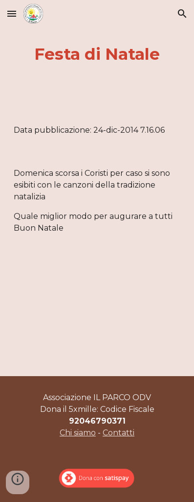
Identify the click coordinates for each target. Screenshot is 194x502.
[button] (11, 13)
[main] (97, 54)
